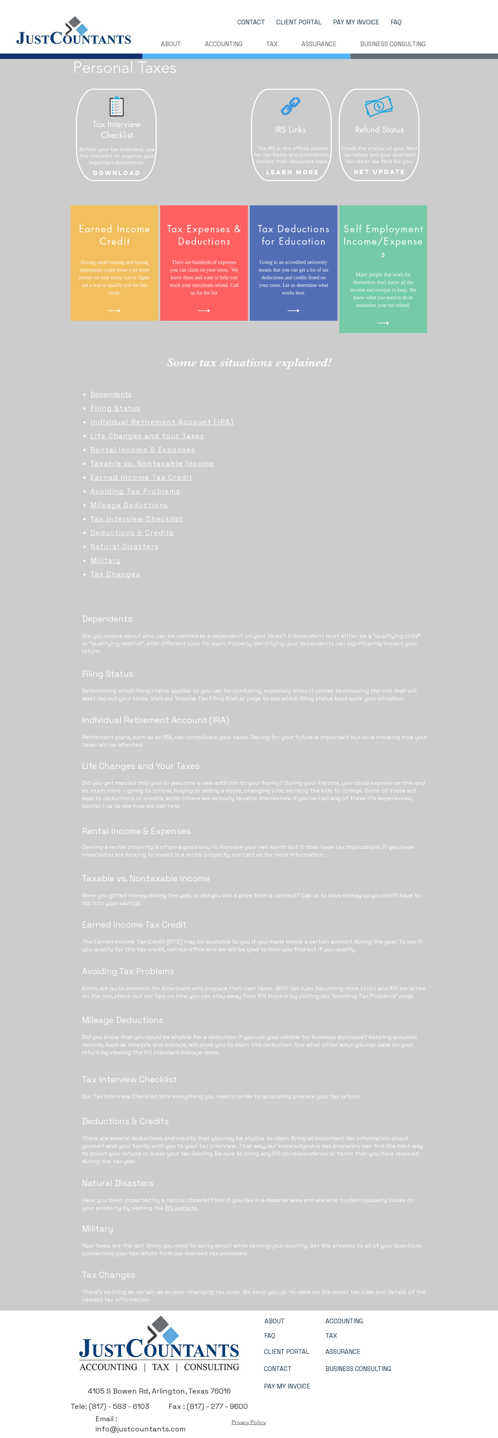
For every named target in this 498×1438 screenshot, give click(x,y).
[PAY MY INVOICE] (356, 22)
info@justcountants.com (140, 1429)
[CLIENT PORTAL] (299, 22)
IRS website (181, 1208)
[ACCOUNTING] (344, 1321)
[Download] (117, 173)
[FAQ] (396, 22)
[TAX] (331, 1336)
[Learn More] (293, 172)
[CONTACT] (251, 22)
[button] (171, 44)
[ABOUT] (274, 1321)
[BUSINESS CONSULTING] (358, 1369)
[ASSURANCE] (342, 1352)
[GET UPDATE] (379, 172)
